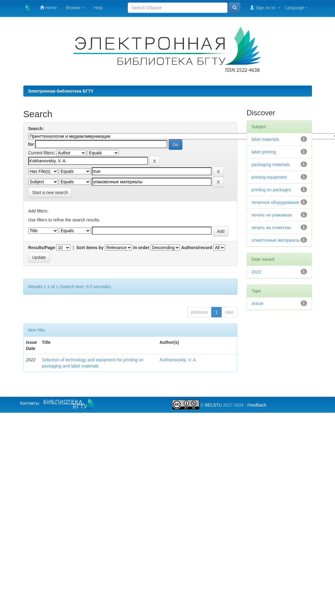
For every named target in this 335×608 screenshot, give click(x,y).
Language (296, 7)
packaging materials (270, 164)
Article (257, 303)
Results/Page (41, 247)
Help (98, 7)
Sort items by (90, 247)
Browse (75, 7)
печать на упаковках (271, 215)
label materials (265, 139)
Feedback (256, 405)
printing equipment (269, 177)
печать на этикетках (271, 227)
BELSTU (213, 405)
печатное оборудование (275, 202)
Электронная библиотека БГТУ (61, 91)
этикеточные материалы (275, 240)
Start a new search (50, 192)
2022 (256, 271)
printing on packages (271, 189)
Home (48, 7)
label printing (263, 151)
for (31, 144)
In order (141, 247)
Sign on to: (265, 7)
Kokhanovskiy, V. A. (178, 359)
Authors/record (196, 247)
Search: (36, 128)
